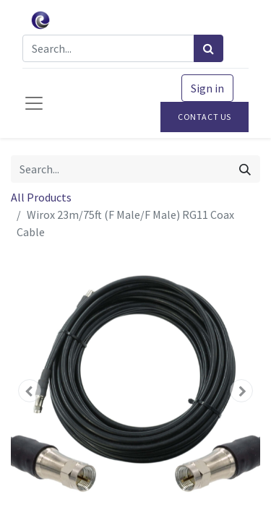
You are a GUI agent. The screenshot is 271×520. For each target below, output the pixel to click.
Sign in (207, 88)
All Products (41, 197)
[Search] (208, 48)
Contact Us (204, 116)
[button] (29, 391)
